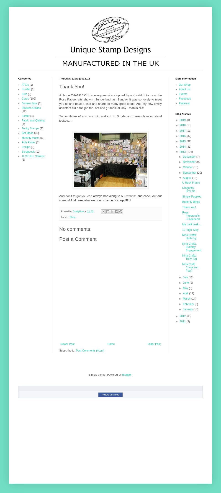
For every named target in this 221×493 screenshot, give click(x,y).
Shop (72, 217)
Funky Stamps (30, 128)
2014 (183, 146)
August (187, 178)
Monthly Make (30, 137)
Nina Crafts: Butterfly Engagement (191, 247)
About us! (184, 89)
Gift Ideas (27, 133)
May (186, 288)
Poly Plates (28, 142)
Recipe (26, 147)
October (188, 167)
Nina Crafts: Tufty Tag (189, 257)
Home (111, 344)
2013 (183, 152)
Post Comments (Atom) (90, 350)
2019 (183, 120)
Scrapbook (28, 151)
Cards (25, 98)
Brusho (26, 89)
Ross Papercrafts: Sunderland (191, 216)
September (190, 172)
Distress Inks (29, 103)
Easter (26, 116)
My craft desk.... (192, 224)
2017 (183, 130)
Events (183, 94)
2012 (183, 316)
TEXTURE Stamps (33, 156)
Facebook (185, 98)
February (189, 304)
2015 (183, 141)
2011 (183, 321)
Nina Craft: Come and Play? (190, 267)
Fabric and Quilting (33, 120)
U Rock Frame (191, 182)
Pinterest (184, 103)
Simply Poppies (191, 196)
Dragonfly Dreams (188, 189)
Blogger (126, 374)
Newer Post (67, 344)
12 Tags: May (190, 229)
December (189, 156)
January (188, 309)
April (186, 293)
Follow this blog (110, 394)
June (186, 282)
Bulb (24, 94)
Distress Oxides (31, 108)
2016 (183, 136)
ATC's (25, 84)
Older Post (154, 344)
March (187, 298)
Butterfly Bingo (191, 201)
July (186, 277)
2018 (183, 125)
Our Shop (184, 84)
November (189, 162)
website (131, 196)
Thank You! (189, 207)
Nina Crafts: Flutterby (189, 237)
